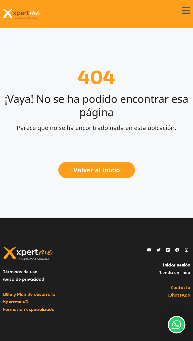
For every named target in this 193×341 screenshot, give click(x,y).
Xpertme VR (16, 302)
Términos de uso (20, 271)
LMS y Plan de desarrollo (29, 294)
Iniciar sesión (176, 265)
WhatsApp (179, 295)
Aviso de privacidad (23, 279)
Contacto (180, 287)
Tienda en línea (174, 272)
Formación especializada (29, 309)
